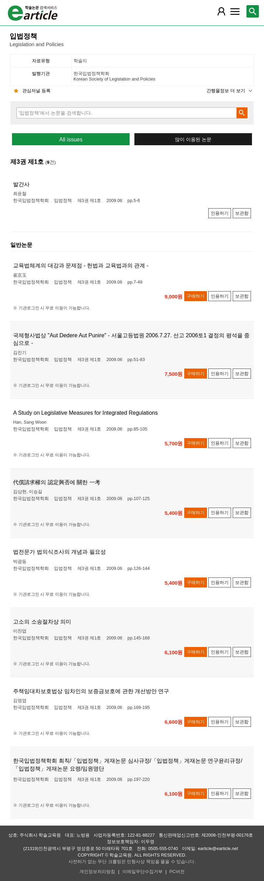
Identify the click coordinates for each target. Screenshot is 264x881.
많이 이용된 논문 (193, 139)
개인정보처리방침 (97, 871)
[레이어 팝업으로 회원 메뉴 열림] (221, 11)
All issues (70, 139)
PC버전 (177, 871)
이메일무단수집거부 (142, 871)
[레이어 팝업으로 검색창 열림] (252, 11)
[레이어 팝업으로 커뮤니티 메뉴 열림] (235, 11)
